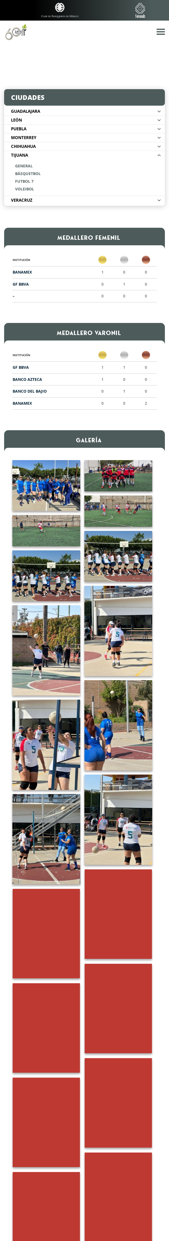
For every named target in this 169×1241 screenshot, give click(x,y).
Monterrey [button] (86, 137)
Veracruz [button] (86, 200)
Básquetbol (28, 173)
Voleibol (24, 189)
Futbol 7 (24, 181)
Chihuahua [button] (86, 146)
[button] (161, 32)
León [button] (86, 120)
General (24, 166)
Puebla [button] (86, 128)
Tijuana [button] (86, 155)
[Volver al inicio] (15, 32)
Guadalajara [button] (86, 111)
